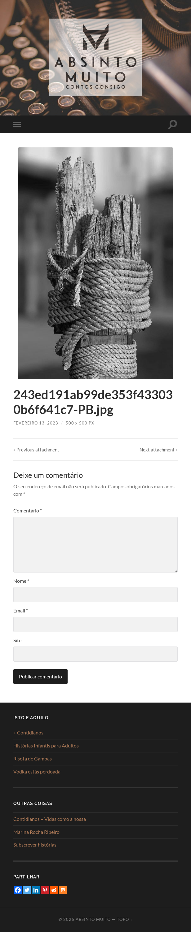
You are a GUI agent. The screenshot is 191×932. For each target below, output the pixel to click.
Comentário (27, 510)
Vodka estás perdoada (36, 771)
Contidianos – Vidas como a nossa (49, 819)
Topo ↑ (124, 919)
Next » (159, 449)
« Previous (36, 449)
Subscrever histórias (34, 844)
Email (20, 610)
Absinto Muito (93, 919)
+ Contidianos (28, 732)
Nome (21, 581)
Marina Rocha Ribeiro (36, 832)
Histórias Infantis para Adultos (46, 745)
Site (17, 640)
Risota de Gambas (32, 758)
